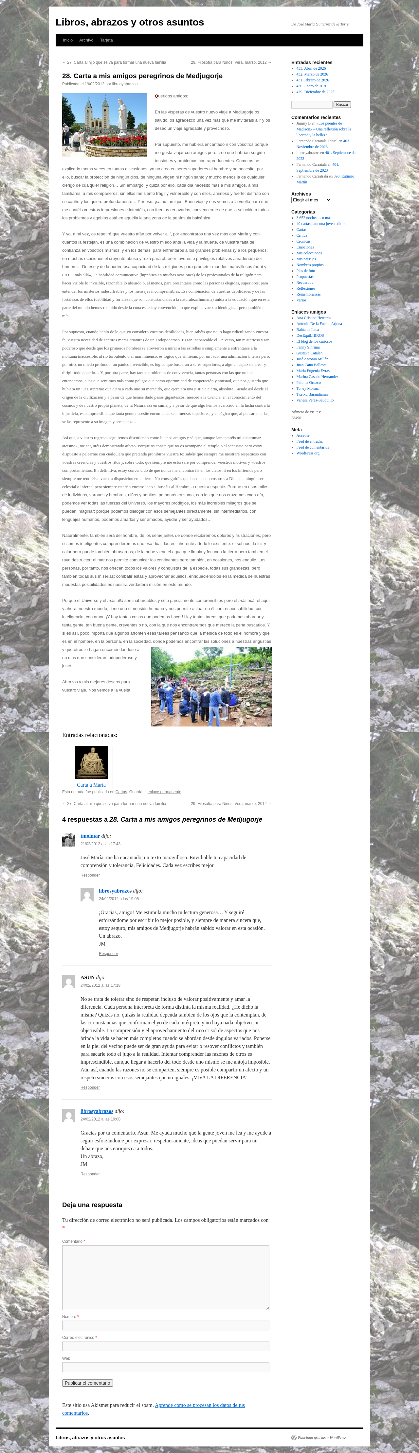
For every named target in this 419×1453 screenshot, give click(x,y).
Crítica (302, 235)
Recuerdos (305, 282)
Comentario (73, 1241)
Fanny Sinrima (308, 347)
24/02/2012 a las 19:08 (100, 1119)
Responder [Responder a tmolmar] (90, 875)
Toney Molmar (308, 388)
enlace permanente (164, 792)
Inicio (68, 40)
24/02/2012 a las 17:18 (100, 985)
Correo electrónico (79, 1337)
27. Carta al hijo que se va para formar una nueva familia (114, 62)
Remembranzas (309, 294)
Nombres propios (310, 265)
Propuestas (305, 276)
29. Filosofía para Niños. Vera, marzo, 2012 (231, 62)
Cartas (121, 792)
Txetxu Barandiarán (312, 394)
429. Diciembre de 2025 (316, 92)
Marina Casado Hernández (317, 376)
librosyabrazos (124, 84)
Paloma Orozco (309, 382)
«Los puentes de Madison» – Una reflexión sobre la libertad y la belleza (324, 129)
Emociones (305, 247)
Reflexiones (306, 288)
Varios (302, 300)
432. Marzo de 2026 (312, 74)
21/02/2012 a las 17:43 (100, 844)
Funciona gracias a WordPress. (322, 1437)
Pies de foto (306, 270)
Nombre (70, 1316)
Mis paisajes (306, 259)
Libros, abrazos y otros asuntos (130, 22)
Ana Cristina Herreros (314, 318)
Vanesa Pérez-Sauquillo (315, 400)
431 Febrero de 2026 (313, 80)
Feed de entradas (310, 441)
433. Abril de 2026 (311, 68)
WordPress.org (308, 453)
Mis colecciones (309, 253)
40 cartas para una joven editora (322, 223)
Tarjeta (106, 40)
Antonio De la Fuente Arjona (319, 323)
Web (66, 1358)
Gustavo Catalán (310, 353)
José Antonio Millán (312, 359)
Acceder (303, 435)
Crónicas (304, 241)
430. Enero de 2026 (312, 86)
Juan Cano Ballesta (312, 365)
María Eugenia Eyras (313, 370)
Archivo (86, 40)
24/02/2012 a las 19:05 (119, 899)
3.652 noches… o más (314, 217)
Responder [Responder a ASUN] (90, 1087)
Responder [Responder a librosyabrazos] (108, 953)
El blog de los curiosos (314, 341)
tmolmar (90, 836)
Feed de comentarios (313, 447)
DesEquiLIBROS (310, 335)
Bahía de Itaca (308, 329)
